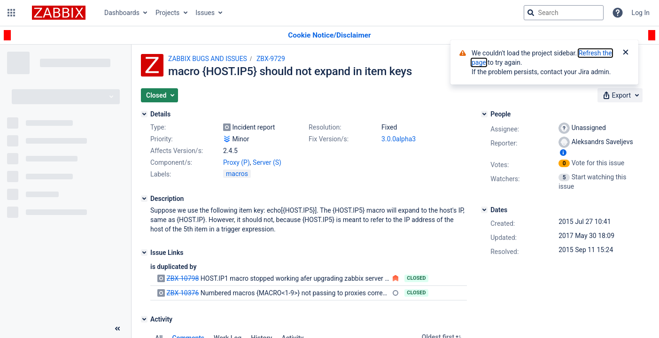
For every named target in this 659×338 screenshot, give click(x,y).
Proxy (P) (236, 162)
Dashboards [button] (122, 12)
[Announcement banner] (329, 35)
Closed (416, 278)
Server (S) (267, 162)
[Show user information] (563, 152)
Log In (641, 12)
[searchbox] (564, 12)
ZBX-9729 (270, 58)
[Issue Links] (144, 252)
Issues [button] (205, 12)
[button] (11, 12)
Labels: (160, 174)
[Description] (144, 198)
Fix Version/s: (329, 139)
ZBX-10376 (182, 293)
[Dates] (484, 210)
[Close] (625, 53)
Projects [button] (167, 12)
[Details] (144, 114)
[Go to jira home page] (58, 12)
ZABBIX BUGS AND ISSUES (207, 58)
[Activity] (144, 319)
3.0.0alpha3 (398, 139)
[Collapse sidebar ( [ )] (117, 329)
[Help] (617, 12)
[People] (484, 114)
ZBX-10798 (182, 278)
